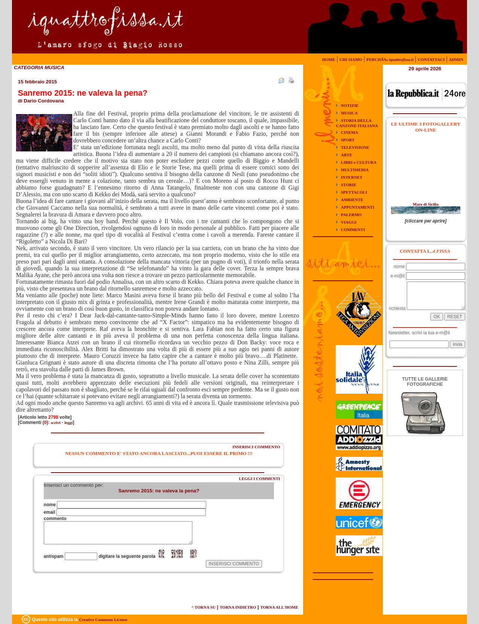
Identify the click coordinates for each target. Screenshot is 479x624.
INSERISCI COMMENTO (256, 447)
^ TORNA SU (203, 607)
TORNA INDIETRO (238, 607)
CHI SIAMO (350, 59)
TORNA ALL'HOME (279, 607)
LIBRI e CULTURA (358, 162)
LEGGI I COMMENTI (259, 478)
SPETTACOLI (354, 192)
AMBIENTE (352, 199)
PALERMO (351, 214)
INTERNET (351, 177)
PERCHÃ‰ (390, 59)
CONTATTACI (431, 59)
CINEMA (349, 132)
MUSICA (349, 113)
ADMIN (456, 59)
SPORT (347, 140)
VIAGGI (349, 222)
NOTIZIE (350, 105)
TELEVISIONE (355, 147)
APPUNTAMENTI (357, 207)
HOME (328, 59)
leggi (68, 422)
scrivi (56, 422)
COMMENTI (353, 229)
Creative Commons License (103, 619)
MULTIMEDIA (355, 169)
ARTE (346, 155)
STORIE (348, 184)
